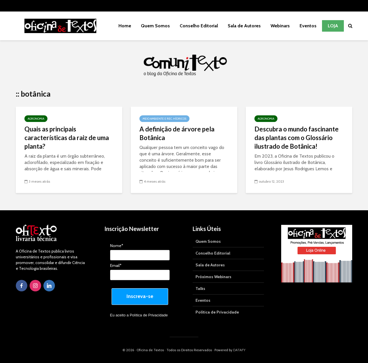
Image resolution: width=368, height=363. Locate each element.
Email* (116, 265)
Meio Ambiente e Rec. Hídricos (164, 119)
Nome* (116, 245)
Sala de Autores (244, 25)
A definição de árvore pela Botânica (176, 133)
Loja (333, 25)
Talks (200, 288)
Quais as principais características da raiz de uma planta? (66, 137)
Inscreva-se (139, 296)
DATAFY (239, 350)
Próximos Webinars (213, 276)
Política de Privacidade (149, 315)
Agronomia (36, 119)
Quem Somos (155, 25)
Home (124, 25)
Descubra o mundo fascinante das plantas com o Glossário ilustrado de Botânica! (296, 137)
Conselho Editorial (199, 25)
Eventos (308, 25)
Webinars (280, 25)
